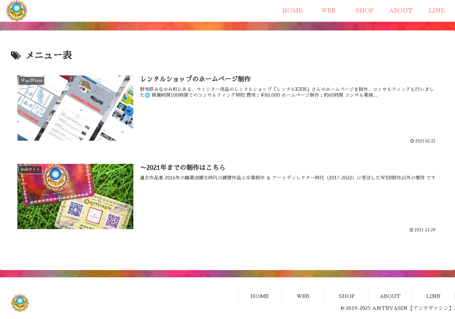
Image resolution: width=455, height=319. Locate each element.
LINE (433, 296)
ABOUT (390, 296)
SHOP (347, 296)
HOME (259, 296)
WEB (303, 296)
